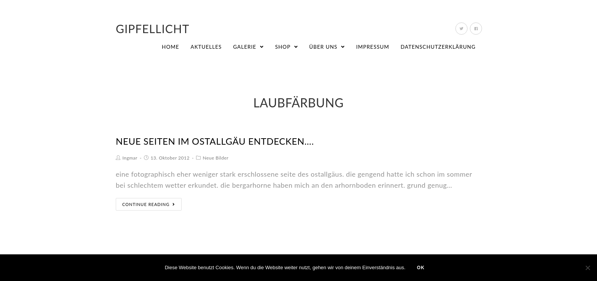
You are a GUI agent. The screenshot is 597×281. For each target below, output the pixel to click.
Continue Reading (148, 204)
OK (421, 267)
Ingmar (130, 158)
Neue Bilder (215, 158)
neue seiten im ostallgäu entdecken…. (215, 141)
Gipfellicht (153, 28)
